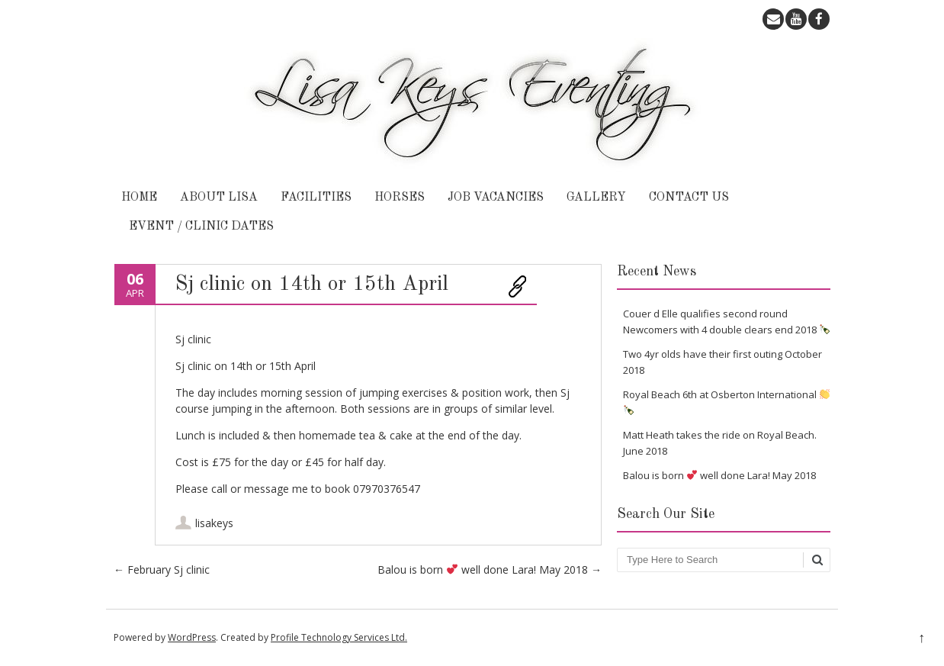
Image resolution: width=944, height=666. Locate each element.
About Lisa (219, 197)
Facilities (316, 197)
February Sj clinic (162, 569)
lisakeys (214, 523)
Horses (399, 197)
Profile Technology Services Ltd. (339, 637)
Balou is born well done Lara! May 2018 (489, 569)
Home (139, 197)
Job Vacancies (496, 197)
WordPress (192, 637)
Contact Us (689, 197)
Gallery (596, 197)
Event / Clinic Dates (201, 226)
